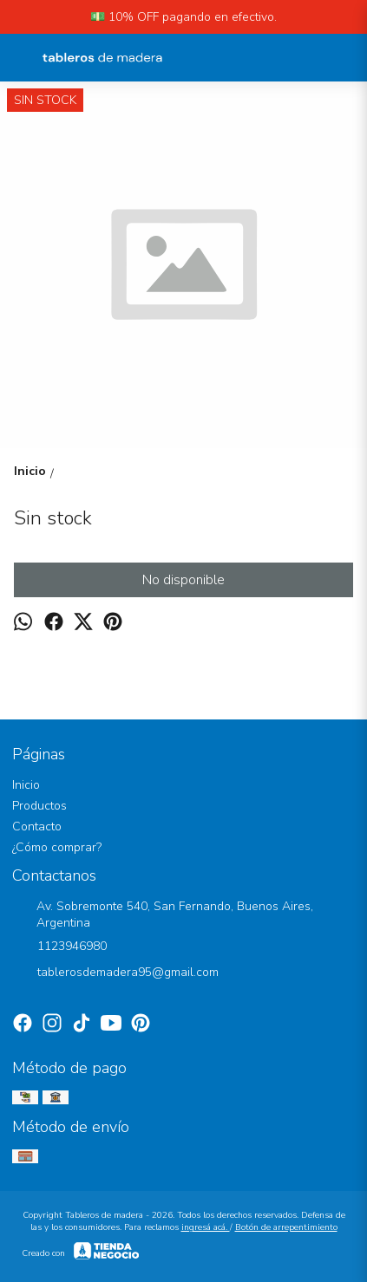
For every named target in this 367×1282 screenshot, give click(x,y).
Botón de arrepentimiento (286, 1227)
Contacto (37, 826)
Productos (39, 805)
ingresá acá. (205, 1227)
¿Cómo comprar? (57, 847)
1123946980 (59, 947)
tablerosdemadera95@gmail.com (115, 973)
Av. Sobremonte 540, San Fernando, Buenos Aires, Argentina (162, 914)
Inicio (26, 785)
